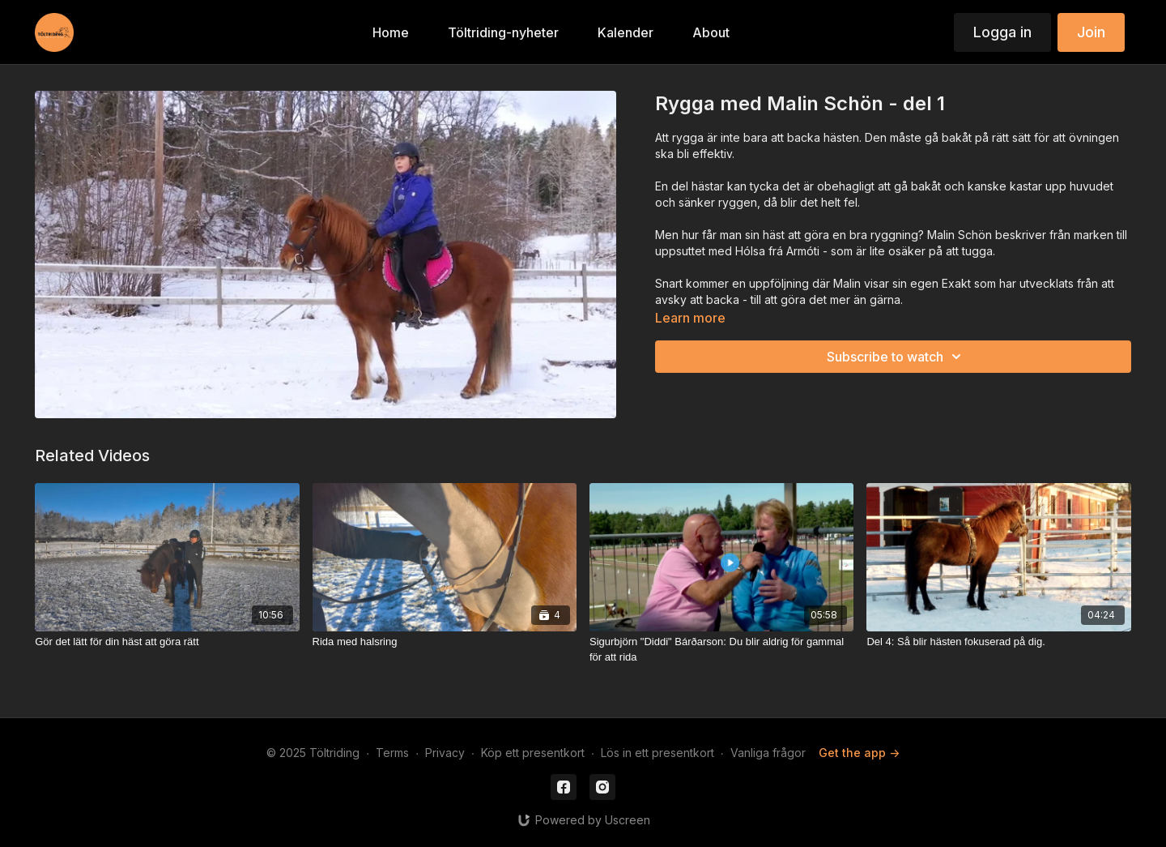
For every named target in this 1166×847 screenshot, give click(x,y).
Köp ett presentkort (533, 752)
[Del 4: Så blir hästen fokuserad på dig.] (998, 642)
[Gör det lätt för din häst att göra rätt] (167, 642)
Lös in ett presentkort (657, 752)
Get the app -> (859, 752)
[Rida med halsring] (445, 642)
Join (1091, 32)
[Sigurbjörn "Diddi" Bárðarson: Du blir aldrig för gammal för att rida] (721, 649)
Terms (392, 752)
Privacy (445, 752)
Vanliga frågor (768, 752)
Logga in (1002, 32)
